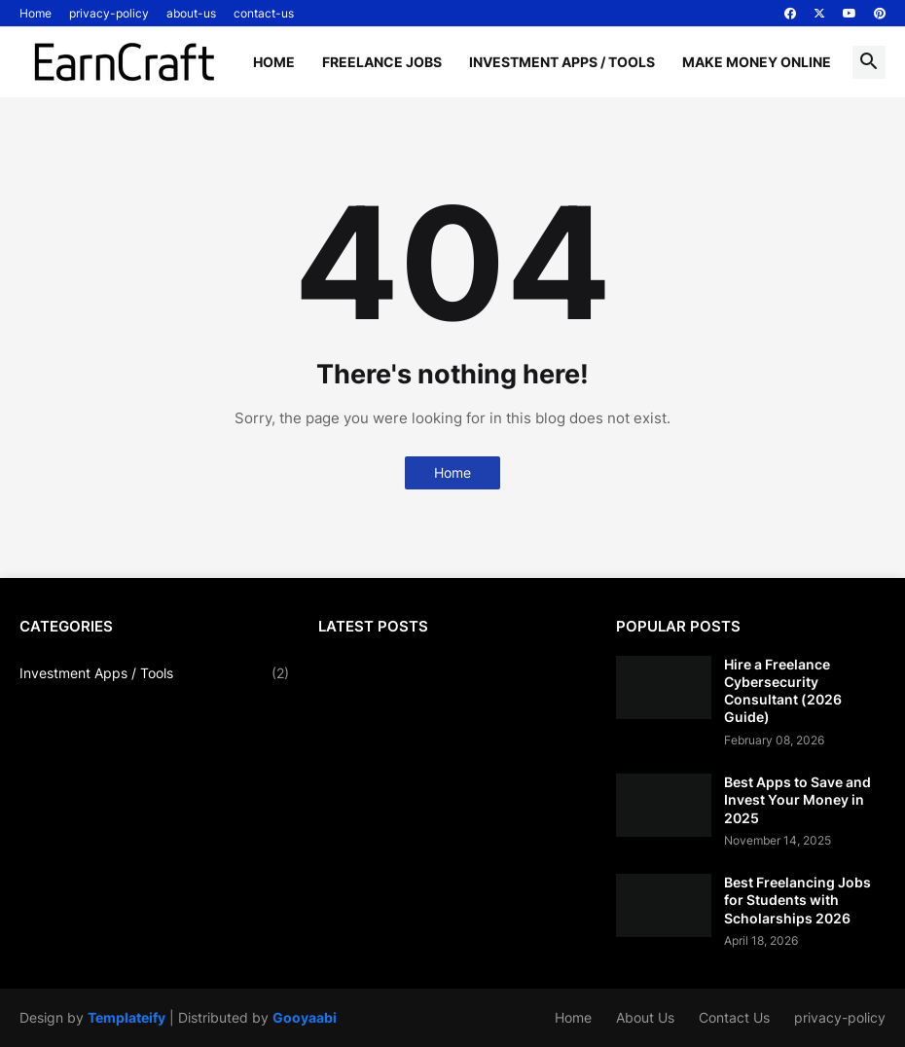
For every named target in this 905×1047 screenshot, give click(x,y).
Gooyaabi (304, 1017)
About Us (645, 1017)
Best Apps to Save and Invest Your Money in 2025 (797, 799)
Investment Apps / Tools (562, 62)
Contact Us (734, 1017)
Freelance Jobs (382, 62)
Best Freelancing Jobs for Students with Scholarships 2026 (797, 899)
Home (35, 13)
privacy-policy (109, 13)
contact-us (264, 13)
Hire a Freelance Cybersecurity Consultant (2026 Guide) (783, 691)
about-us (191, 13)
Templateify (126, 1017)
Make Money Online (756, 62)
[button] (869, 62)
